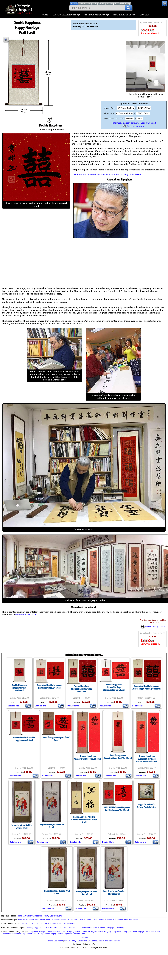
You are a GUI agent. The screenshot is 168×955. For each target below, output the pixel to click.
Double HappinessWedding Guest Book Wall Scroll (118, 756)
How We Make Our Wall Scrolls (31, 920)
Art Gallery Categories (33, 916)
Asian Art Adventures (66, 924)
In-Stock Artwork (96, 14)
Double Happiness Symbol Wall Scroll (56, 739)
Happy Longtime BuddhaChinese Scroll (21, 826)
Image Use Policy (55, 941)
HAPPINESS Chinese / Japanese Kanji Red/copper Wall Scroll (116, 809)
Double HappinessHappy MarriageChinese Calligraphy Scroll (114, 687)
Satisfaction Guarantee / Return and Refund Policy (99, 941)
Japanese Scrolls (153, 931)
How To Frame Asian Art (56, 928)
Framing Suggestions (35, 928)
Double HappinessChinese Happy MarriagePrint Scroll (81, 689)
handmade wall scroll (26, 614)
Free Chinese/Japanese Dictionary (82, 928)
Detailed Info (13, 706)
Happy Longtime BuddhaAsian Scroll (86, 893)
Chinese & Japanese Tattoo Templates (121, 920)
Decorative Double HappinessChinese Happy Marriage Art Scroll (146, 687)
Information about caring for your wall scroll (134, 122)
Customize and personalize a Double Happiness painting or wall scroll (107, 174)
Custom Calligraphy (66, 14)
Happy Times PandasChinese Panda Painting (147, 806)
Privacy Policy (70, 941)
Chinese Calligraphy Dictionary (111, 928)
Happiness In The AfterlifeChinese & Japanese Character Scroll (84, 820)
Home (45, 14)
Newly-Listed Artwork (53, 916)
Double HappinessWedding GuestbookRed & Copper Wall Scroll (146, 759)
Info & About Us (124, 14)
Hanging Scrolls (73, 931)
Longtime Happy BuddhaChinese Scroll (114, 892)
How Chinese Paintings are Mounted (61, 920)
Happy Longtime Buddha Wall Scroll (57, 892)
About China (37, 924)
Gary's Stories (50, 924)
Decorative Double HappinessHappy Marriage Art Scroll (49, 686)
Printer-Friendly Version (153, 627)
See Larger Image (134, 126)
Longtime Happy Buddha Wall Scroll (51, 826)
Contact (144, 14)
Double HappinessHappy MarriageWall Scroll (19, 688)
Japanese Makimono (56, 931)
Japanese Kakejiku (38, 931)
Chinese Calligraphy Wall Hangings (97, 931)
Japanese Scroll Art (30, 934)
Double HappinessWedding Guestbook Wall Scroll (87, 757)
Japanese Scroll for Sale (74, 934)
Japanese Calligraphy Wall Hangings (128, 931)
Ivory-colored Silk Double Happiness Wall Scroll (24, 739)
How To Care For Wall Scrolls (91, 920)
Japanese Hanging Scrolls (51, 934)
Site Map (84, 937)
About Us (26, 924)
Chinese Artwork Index (11, 934)
